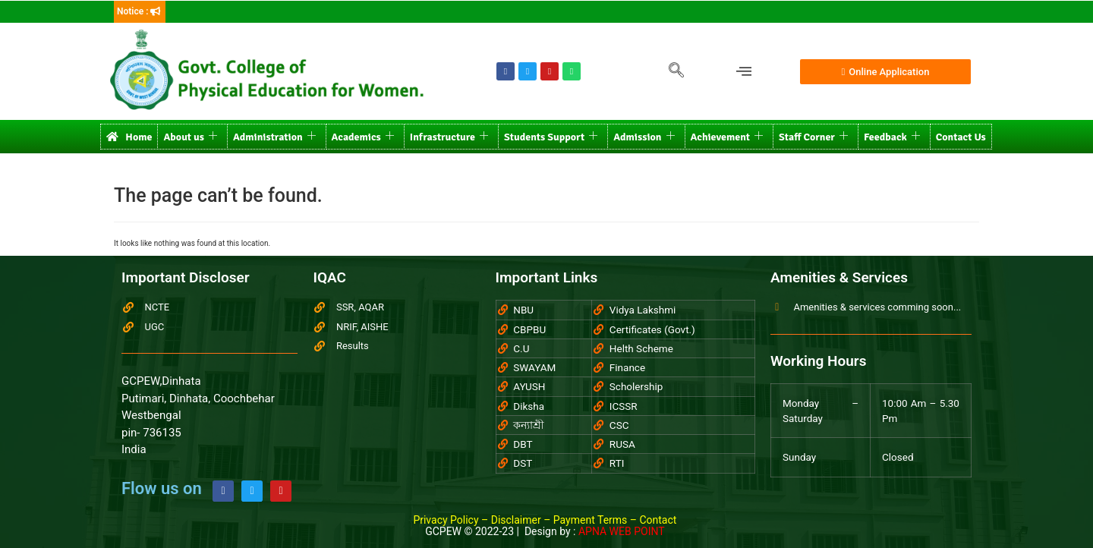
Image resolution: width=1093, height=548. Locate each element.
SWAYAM (534, 367)
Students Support (550, 137)
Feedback (892, 137)
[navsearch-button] (676, 71)
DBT (522, 444)
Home (129, 137)
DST (522, 463)
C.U (521, 348)
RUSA (622, 444)
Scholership (636, 386)
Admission (643, 137)
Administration (274, 137)
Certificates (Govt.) (652, 329)
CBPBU (529, 329)
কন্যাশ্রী (528, 425)
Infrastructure (449, 137)
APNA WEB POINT (621, 531)
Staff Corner (813, 137)
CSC (619, 425)
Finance (627, 367)
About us (190, 137)
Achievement (727, 137)
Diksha (528, 406)
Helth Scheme (641, 348)
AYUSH (529, 386)
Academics (363, 137)
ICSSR (623, 406)
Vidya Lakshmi (642, 310)
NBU (523, 310)
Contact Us (961, 137)
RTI (617, 463)
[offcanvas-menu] (744, 71)
